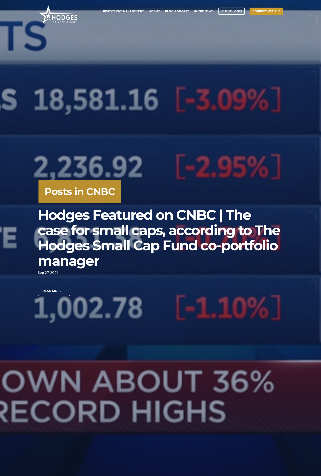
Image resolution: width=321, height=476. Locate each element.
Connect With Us (266, 11)
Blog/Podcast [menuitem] (177, 11)
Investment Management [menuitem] (123, 11)
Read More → (54, 291)
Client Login (231, 11)
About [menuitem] (154, 11)
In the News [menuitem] (204, 11)
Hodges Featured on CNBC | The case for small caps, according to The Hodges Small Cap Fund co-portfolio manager (159, 237)
